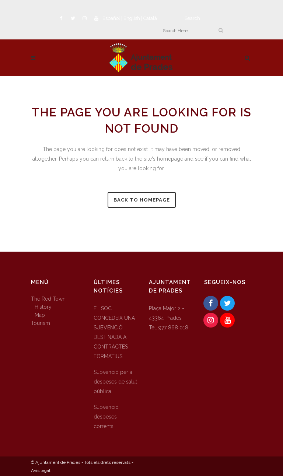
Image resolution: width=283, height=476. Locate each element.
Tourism (40, 323)
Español (111, 18)
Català (150, 18)
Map (40, 315)
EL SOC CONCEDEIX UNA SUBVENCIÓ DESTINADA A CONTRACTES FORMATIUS (114, 332)
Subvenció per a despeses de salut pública (115, 381)
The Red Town (48, 299)
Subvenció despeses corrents (106, 416)
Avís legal (40, 470)
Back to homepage (141, 200)
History (43, 307)
